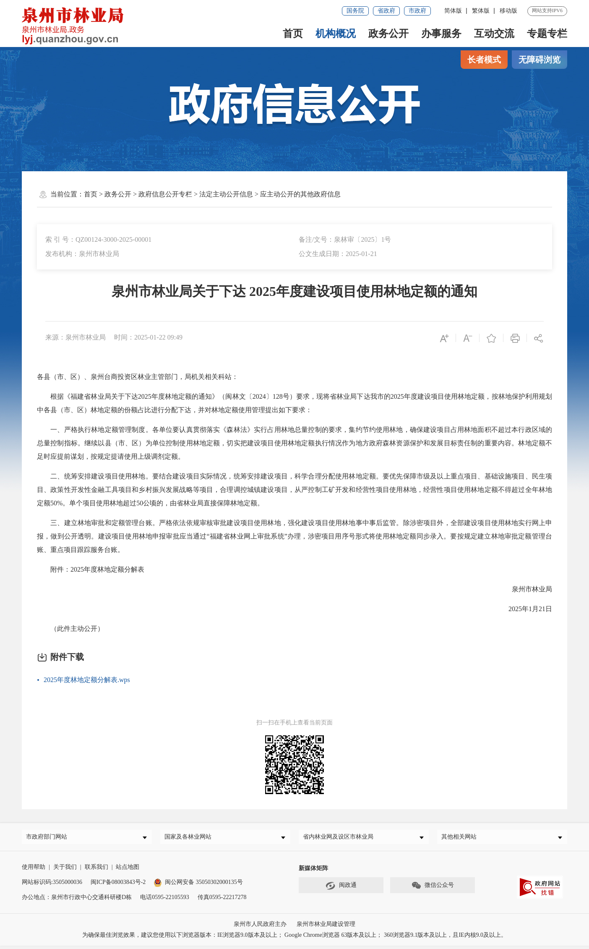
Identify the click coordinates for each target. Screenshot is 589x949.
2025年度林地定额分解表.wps (87, 679)
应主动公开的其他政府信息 (300, 194)
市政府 (417, 11)
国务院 (355, 11)
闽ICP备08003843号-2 (118, 885)
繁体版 (481, 11)
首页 (293, 33)
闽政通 (341, 889)
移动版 (508, 11)
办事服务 (441, 33)
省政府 (386, 11)
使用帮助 (33, 870)
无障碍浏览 (539, 59)
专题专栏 (547, 33)
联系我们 (96, 870)
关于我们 (65, 870)
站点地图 (127, 870)
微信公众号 (432, 889)
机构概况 (335, 33)
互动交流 (494, 33)
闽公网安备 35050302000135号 (198, 885)
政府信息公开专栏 (165, 194)
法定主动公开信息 (226, 194)
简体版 (453, 11)
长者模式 (484, 59)
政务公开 (388, 33)
